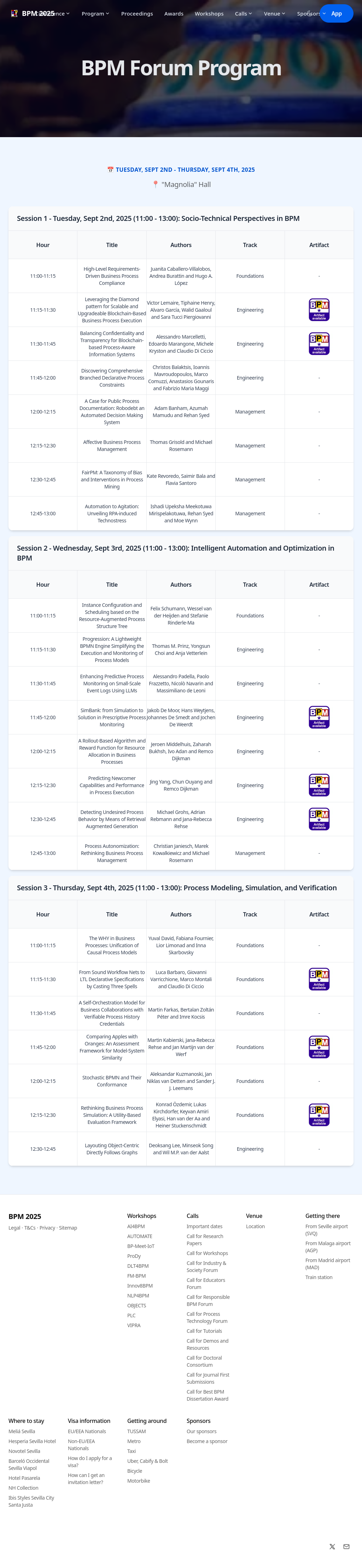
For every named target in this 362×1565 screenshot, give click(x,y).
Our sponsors (201, 1431)
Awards (173, 13)
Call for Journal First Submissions (208, 1378)
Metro (134, 1441)
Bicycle (134, 1470)
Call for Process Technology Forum (207, 1317)
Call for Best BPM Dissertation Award (207, 1395)
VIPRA (133, 1325)
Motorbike (138, 1480)
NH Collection (23, 1487)
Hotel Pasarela (24, 1478)
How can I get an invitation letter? (86, 1478)
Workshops (209, 13)
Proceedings (137, 13)
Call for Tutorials (204, 1330)
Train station (319, 1277)
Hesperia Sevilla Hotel (32, 1441)
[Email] (346, 1547)
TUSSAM (136, 1431)
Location (255, 1226)
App (336, 13)
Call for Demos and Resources (207, 1344)
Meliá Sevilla (21, 1431)
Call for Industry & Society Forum (206, 1266)
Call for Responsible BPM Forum (208, 1300)
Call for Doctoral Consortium (204, 1361)
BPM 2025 (24, 1216)
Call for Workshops (207, 1253)
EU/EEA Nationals (87, 1431)
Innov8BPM (140, 1285)
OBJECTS (136, 1305)
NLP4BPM (138, 1295)
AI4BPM (136, 1226)
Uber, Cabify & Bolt (147, 1461)
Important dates (204, 1226)
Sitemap (68, 1227)
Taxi (131, 1451)
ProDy (134, 1256)
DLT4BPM (138, 1265)
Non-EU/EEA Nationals (81, 1445)
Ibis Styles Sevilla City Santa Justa (31, 1501)
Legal (14, 1227)
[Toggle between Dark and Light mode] (310, 13)
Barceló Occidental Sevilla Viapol (28, 1464)
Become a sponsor (207, 1441)
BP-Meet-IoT (140, 1246)
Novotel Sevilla (24, 1451)
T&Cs (30, 1227)
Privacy (47, 1227)
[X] (332, 1547)
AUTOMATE (139, 1236)
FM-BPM (136, 1275)
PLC (131, 1315)
